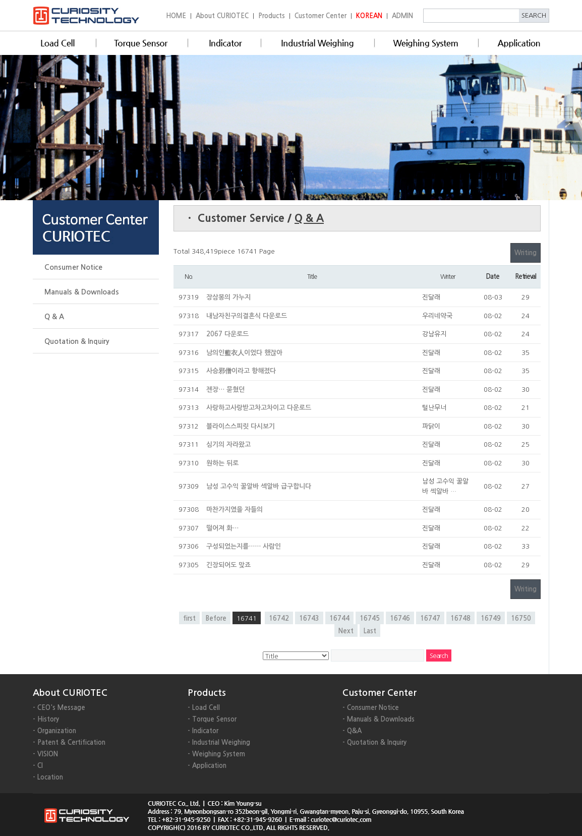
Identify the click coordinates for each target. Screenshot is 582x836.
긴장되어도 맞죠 (228, 565)
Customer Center (320, 16)
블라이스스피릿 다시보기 (240, 426)
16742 (279, 618)
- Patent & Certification (69, 742)
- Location (48, 777)
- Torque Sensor (212, 719)
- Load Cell (204, 707)
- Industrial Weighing (219, 742)
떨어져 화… (222, 528)
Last (370, 631)
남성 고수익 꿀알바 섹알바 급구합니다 (258, 486)
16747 (430, 618)
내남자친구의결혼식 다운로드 (246, 316)
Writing (525, 253)
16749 (491, 618)
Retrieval (525, 276)
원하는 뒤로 (222, 463)
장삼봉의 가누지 (228, 297)
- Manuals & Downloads (378, 719)
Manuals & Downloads (81, 291)
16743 (309, 618)
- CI (38, 765)
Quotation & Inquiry (76, 341)
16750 (521, 618)
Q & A (54, 316)
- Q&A (352, 731)
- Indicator (203, 731)
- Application (207, 765)
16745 (370, 618)
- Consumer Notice (370, 707)
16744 (339, 618)
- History (46, 719)
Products (271, 16)
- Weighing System (216, 754)
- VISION (45, 754)
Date (492, 276)
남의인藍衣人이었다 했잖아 (244, 352)
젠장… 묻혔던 (225, 389)
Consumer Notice (73, 267)
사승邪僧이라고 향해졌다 (241, 371)
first (189, 618)
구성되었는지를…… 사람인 (243, 546)
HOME (176, 16)
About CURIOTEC (222, 16)
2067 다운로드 (227, 334)
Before (216, 618)
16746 (400, 618)
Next (346, 631)
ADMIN (402, 16)
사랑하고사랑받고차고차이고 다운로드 (258, 407)
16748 (460, 618)
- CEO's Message (59, 707)
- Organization (54, 731)
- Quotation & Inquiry (374, 742)
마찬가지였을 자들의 (234, 509)
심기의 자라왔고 (228, 444)
